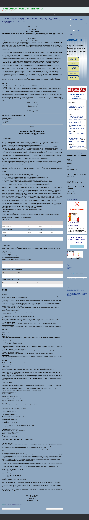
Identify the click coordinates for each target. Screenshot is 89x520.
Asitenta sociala (7, 504)
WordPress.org (69, 268)
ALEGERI (59, 14)
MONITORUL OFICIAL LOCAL (70, 14)
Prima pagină (12, 14)
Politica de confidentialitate (48, 517)
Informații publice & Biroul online (39, 14)
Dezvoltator (12, 22)
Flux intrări (68, 265)
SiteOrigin (57, 517)
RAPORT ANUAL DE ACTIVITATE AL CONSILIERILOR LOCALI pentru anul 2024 (76, 130)
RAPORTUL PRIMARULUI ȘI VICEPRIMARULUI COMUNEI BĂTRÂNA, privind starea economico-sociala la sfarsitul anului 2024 (77, 294)
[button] (87, 14)
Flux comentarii (69, 267)
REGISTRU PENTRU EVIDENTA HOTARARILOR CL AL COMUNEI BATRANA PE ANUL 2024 (76, 118)
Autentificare (69, 264)
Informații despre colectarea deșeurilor (73, 289)
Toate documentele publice (17, 504)
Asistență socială (29, 14)
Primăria (23, 14)
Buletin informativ (72, 111)
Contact (47, 14)
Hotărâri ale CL (11, 504)
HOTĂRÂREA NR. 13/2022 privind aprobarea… (54, 509)
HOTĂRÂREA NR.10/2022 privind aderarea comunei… (11, 509)
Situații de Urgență (53, 14)
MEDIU (63, 14)
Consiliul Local (18, 14)
